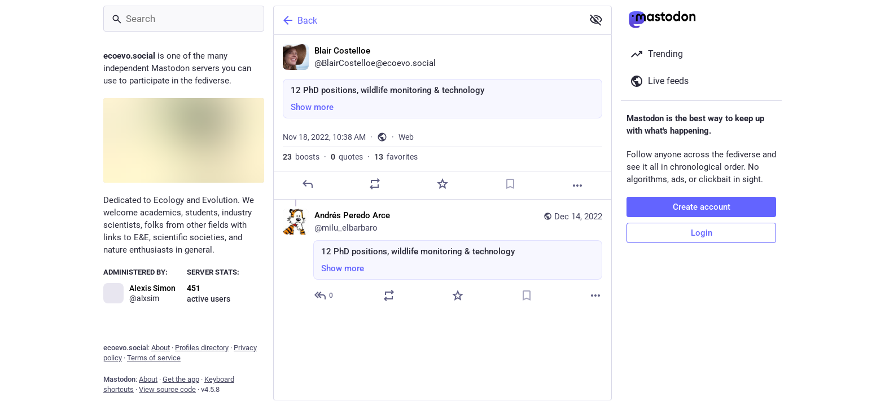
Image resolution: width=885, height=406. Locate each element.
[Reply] (307, 184)
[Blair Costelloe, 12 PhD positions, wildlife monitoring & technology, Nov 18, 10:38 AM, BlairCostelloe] (442, 117)
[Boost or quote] (375, 184)
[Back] (427, 20)
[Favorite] (442, 184)
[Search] (183, 19)
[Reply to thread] (324, 295)
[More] (577, 185)
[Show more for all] (596, 19)
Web (406, 137)
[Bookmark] (510, 184)
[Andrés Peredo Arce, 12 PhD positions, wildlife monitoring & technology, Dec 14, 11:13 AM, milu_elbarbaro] (442, 257)
